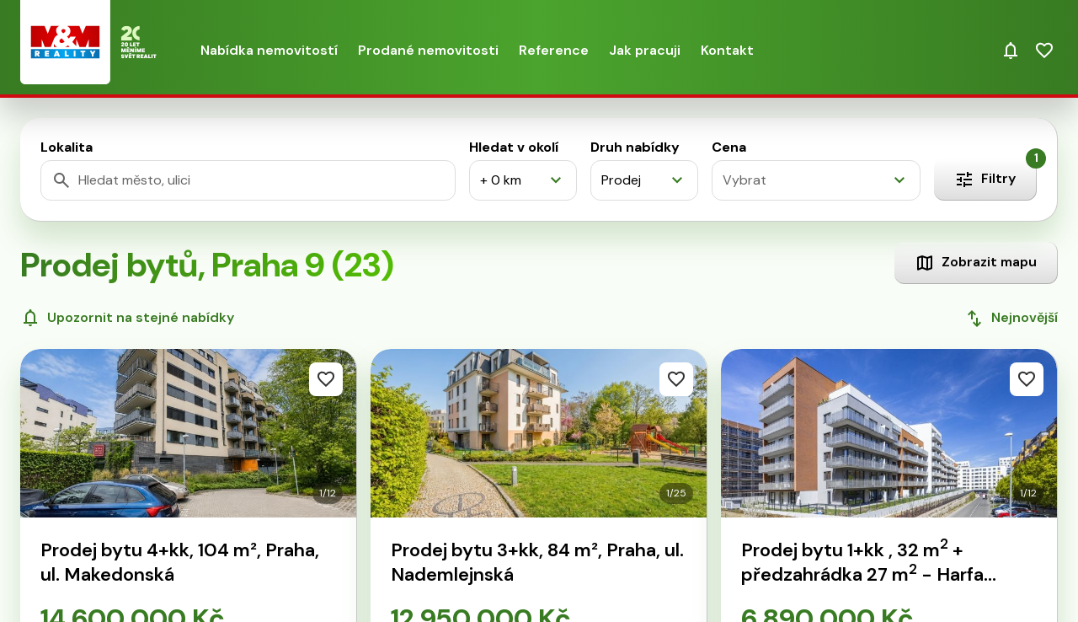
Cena (729, 147)
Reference (554, 50)
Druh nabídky (635, 147)
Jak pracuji (644, 50)
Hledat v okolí (513, 147)
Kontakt (727, 50)
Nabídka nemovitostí (269, 50)
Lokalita (66, 147)
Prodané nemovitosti (428, 50)
